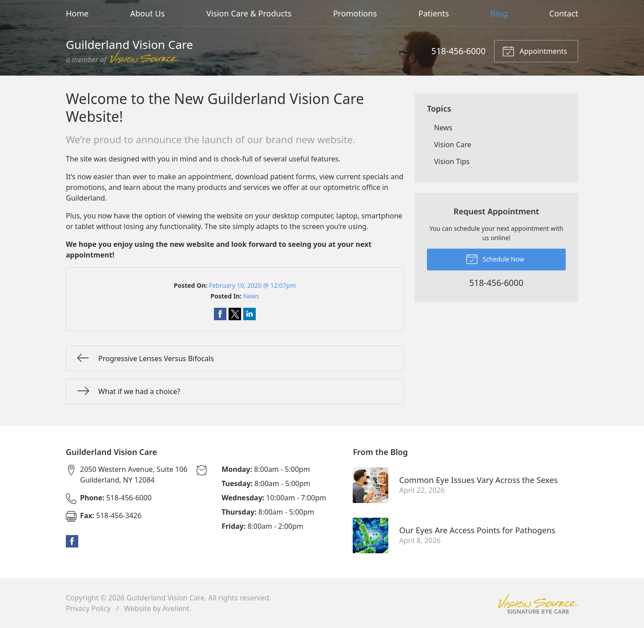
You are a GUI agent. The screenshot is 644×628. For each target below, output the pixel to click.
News (251, 296)
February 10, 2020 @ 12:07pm (252, 285)
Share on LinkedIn (249, 314)
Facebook (72, 541)
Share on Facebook (220, 314)
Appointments (534, 50)
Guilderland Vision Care (165, 598)
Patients (434, 13)
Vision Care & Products (248, 13)
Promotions (355, 13)
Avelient (175, 608)
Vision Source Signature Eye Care (538, 603)
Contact (563, 13)
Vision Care (452, 144)
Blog (499, 13)
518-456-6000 (458, 51)
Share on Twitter (235, 314)
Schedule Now (495, 258)
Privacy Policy (88, 608)
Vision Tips (452, 161)
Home (77, 13)
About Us (147, 13)
